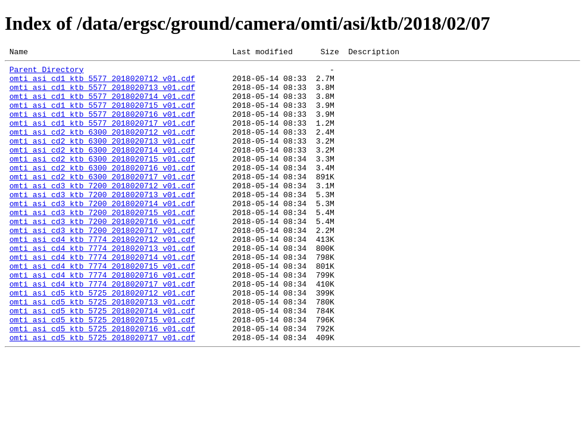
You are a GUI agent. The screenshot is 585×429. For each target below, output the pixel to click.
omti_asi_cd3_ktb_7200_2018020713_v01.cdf (102, 222)
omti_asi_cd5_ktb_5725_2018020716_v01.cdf (102, 383)
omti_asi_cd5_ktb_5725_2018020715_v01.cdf (102, 373)
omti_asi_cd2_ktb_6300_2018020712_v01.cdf (102, 147)
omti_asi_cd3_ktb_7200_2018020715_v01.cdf (102, 244)
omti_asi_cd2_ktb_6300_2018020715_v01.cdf (102, 180)
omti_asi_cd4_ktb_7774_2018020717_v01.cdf (102, 330)
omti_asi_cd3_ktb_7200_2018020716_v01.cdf (102, 255)
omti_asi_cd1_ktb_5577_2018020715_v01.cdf (102, 115)
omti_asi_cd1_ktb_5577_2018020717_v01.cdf (102, 137)
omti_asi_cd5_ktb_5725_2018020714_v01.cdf (102, 362)
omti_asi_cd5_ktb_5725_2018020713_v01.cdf (102, 351)
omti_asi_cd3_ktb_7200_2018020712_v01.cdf (102, 212)
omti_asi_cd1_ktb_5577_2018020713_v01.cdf (102, 94)
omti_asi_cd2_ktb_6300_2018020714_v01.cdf (102, 169)
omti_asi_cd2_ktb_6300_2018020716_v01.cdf (102, 190)
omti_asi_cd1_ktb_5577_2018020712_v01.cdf (102, 83)
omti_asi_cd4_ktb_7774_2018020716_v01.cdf (102, 319)
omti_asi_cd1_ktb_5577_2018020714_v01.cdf (102, 105)
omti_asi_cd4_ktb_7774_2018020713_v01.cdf (102, 287)
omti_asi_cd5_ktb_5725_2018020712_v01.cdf (102, 340)
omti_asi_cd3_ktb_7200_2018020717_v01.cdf (102, 265)
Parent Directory (47, 72)
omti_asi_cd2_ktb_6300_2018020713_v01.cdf (102, 158)
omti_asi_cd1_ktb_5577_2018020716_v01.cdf (102, 126)
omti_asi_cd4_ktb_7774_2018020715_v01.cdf (102, 308)
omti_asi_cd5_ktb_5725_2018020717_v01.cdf (102, 394)
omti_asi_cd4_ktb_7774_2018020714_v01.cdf (102, 298)
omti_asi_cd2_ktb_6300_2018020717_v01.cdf (102, 201)
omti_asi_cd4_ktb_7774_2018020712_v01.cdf (102, 276)
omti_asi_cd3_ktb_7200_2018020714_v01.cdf (102, 233)
